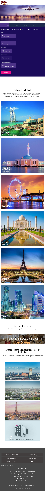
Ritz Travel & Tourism (30, 485)
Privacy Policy (32, 454)
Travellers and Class (6, 62)
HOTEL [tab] (17, 25)
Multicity (23, 29)
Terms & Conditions (12, 454)
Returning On (4, 54)
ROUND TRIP (14, 29)
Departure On (4, 47)
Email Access (11, 458)
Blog (32, 461)
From (2, 32)
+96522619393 (22, 478)
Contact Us (32, 458)
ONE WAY (5, 29)
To (2, 40)
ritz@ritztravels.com (22, 481)
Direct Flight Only (33, 29)
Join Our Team (11, 461)
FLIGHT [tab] (8, 25)
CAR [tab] (34, 25)
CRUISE (26, 25)
